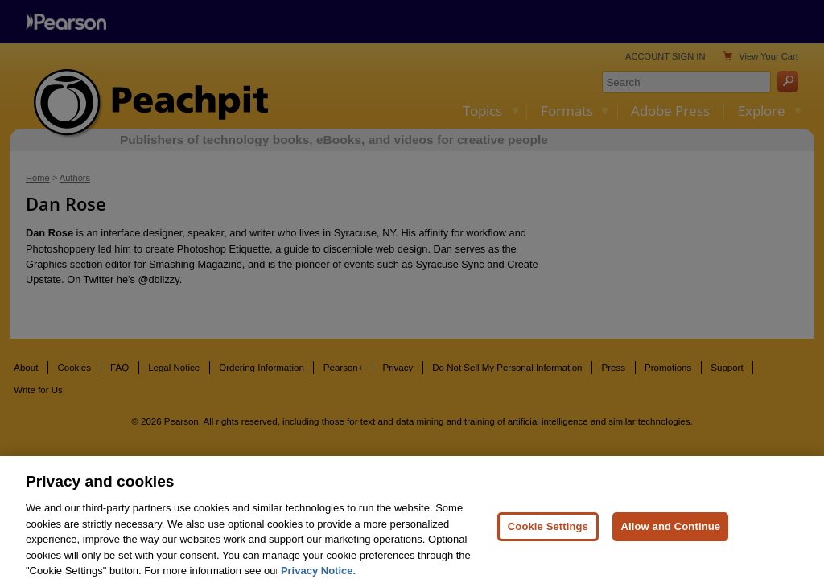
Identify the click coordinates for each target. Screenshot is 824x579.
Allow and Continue (670, 536)
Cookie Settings (548, 536)
